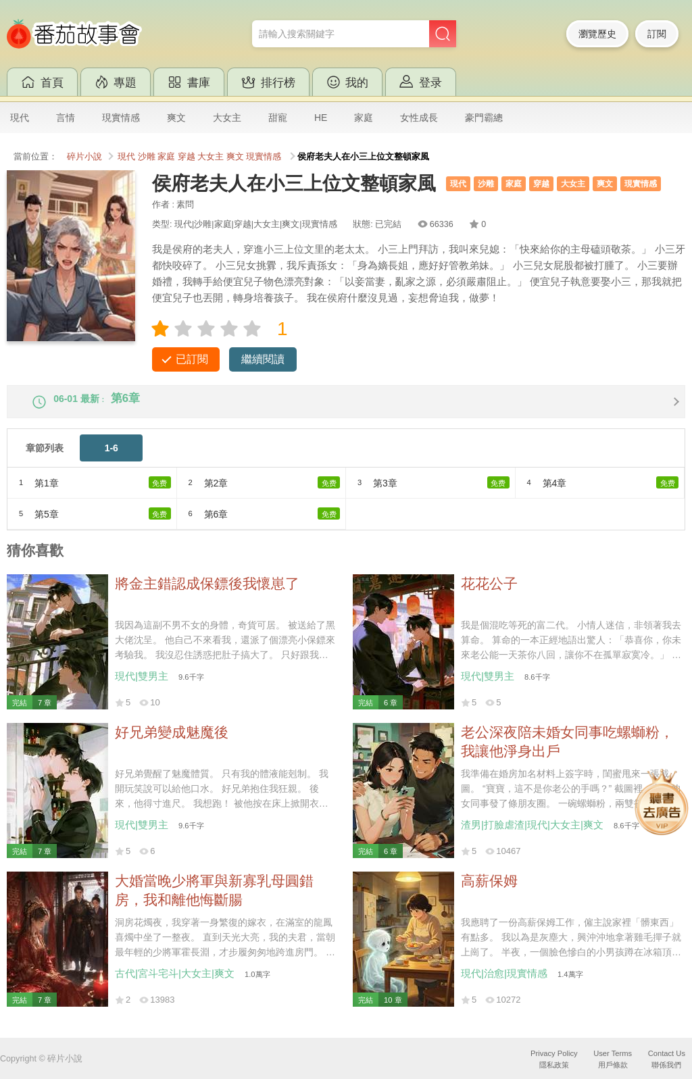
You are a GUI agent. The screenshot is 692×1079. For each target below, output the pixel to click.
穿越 (186, 156)
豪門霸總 (484, 117)
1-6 (111, 459)
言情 (65, 117)
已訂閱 (192, 359)
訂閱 (656, 33)
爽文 (176, 117)
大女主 (227, 117)
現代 (19, 117)
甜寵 (277, 117)
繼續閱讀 (263, 359)
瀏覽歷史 (597, 33)
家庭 (363, 117)
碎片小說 (84, 156)
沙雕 (146, 156)
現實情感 (121, 117)
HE (320, 117)
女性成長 (419, 117)
